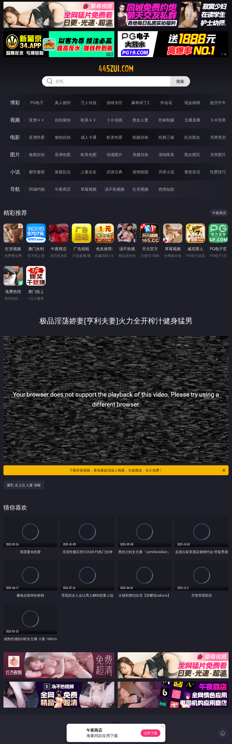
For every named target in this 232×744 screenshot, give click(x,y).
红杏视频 (140, 189)
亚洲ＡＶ (37, 120)
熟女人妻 (140, 120)
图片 (15, 154)
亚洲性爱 (37, 137)
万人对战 (89, 102)
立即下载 (150, 733)
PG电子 (36, 102)
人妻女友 (89, 172)
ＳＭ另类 (218, 120)
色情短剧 (166, 189)
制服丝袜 (140, 137)
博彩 (15, 102)
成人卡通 (89, 137)
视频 (15, 119)
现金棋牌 (192, 102)
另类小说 (166, 172)
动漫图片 (114, 154)
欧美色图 (89, 154)
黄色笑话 (192, 172)
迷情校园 (140, 172)
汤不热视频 (114, 189)
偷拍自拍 (63, 137)
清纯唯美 (166, 154)
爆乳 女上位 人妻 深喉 (24, 485)
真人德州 (63, 102)
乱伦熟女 (192, 137)
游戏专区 (114, 102)
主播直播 (192, 120)
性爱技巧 (218, 172)
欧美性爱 (114, 137)
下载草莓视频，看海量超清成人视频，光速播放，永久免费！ (147, 470)
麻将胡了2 (140, 102)
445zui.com (116, 69)
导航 (15, 189)
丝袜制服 (166, 120)
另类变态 (218, 137)
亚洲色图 (63, 154)
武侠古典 (114, 172)
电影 (15, 137)
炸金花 (166, 102)
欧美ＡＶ (89, 120)
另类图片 (218, 154)
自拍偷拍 (63, 120)
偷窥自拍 (37, 154)
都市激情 (37, 172)
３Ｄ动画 (114, 120)
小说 (15, 171)
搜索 (180, 81)
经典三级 (166, 137)
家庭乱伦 (63, 172)
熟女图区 (192, 154)
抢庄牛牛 (218, 102)
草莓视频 (89, 189)
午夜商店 (63, 189)
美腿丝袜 (140, 154)
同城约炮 (37, 189)
